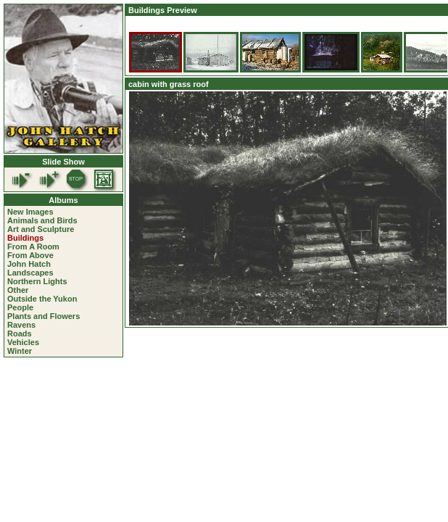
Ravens (21, 324)
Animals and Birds (42, 220)
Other (17, 290)
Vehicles (23, 342)
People (20, 307)
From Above (30, 255)
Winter (19, 351)
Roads (19, 333)
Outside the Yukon (42, 298)
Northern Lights (37, 281)
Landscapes (30, 272)
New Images (30, 211)
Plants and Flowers (43, 316)
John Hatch (29, 264)
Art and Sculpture (40, 229)
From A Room (33, 246)
